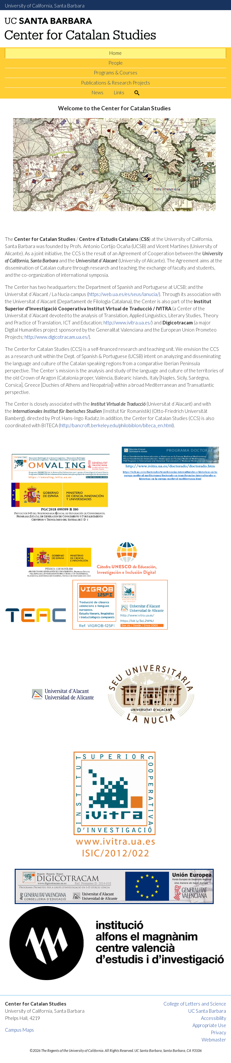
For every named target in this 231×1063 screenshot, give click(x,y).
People (115, 63)
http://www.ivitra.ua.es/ (127, 322)
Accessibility (213, 1018)
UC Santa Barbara (207, 1011)
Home (115, 53)
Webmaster (214, 1039)
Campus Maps (19, 1030)
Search (139, 92)
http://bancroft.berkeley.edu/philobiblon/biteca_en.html (116, 425)
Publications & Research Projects (115, 83)
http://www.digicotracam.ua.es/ (56, 337)
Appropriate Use (209, 1025)
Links (119, 92)
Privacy (218, 1032)
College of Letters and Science (194, 1004)
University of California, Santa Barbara (45, 5)
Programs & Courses (115, 72)
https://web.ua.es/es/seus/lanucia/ (123, 294)
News (97, 92)
